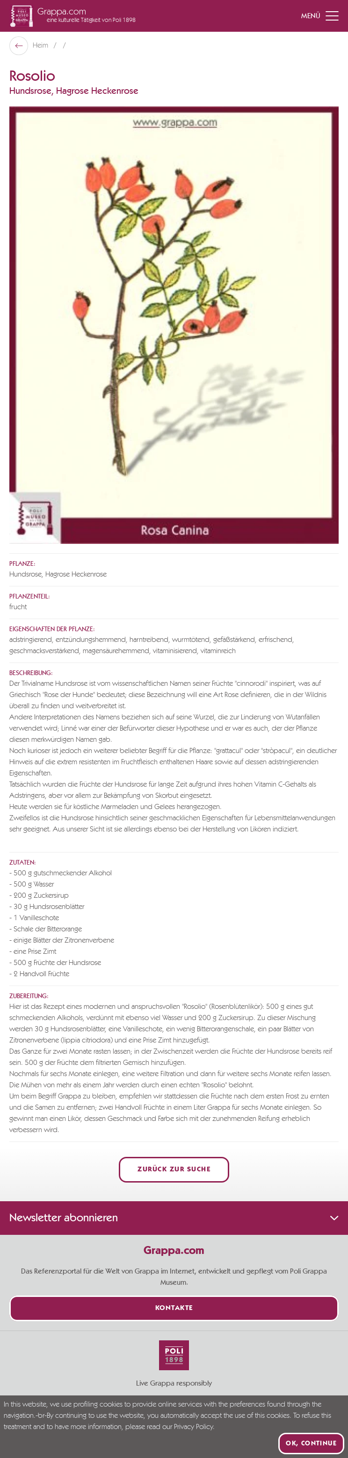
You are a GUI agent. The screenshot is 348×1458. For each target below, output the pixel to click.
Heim (41, 45)
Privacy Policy (193, 1427)
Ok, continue (311, 1443)
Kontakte (174, 1308)
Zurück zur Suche (174, 1169)
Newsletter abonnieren (174, 1218)
